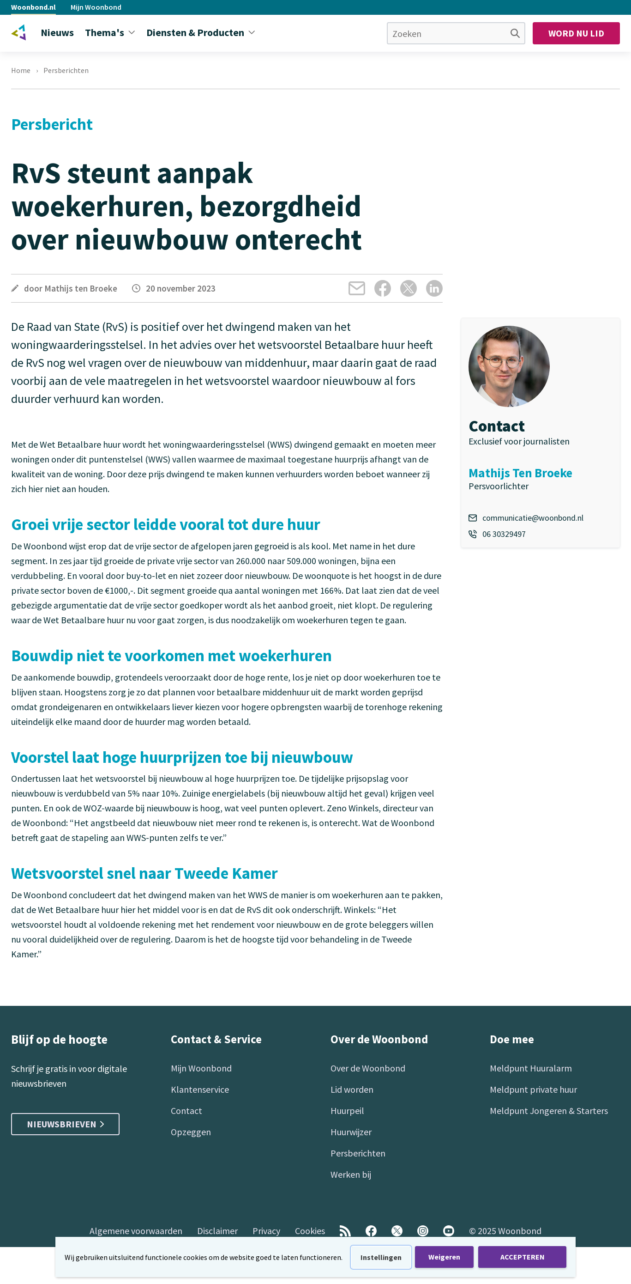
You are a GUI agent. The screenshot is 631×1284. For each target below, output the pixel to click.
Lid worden (352, 1089)
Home (20, 70)
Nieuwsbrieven (65, 1124)
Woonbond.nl (33, 7)
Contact (186, 1110)
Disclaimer (217, 1230)
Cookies (310, 1230)
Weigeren (444, 1256)
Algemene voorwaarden (136, 1230)
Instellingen (381, 1257)
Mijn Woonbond (96, 7)
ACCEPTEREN (522, 1256)
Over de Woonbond (368, 1068)
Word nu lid (576, 33)
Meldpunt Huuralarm (531, 1068)
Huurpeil (347, 1110)
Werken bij (351, 1174)
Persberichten (66, 70)
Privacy (266, 1230)
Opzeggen (191, 1132)
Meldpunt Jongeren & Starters (549, 1110)
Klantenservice (200, 1089)
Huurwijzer (351, 1132)
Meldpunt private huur (533, 1089)
